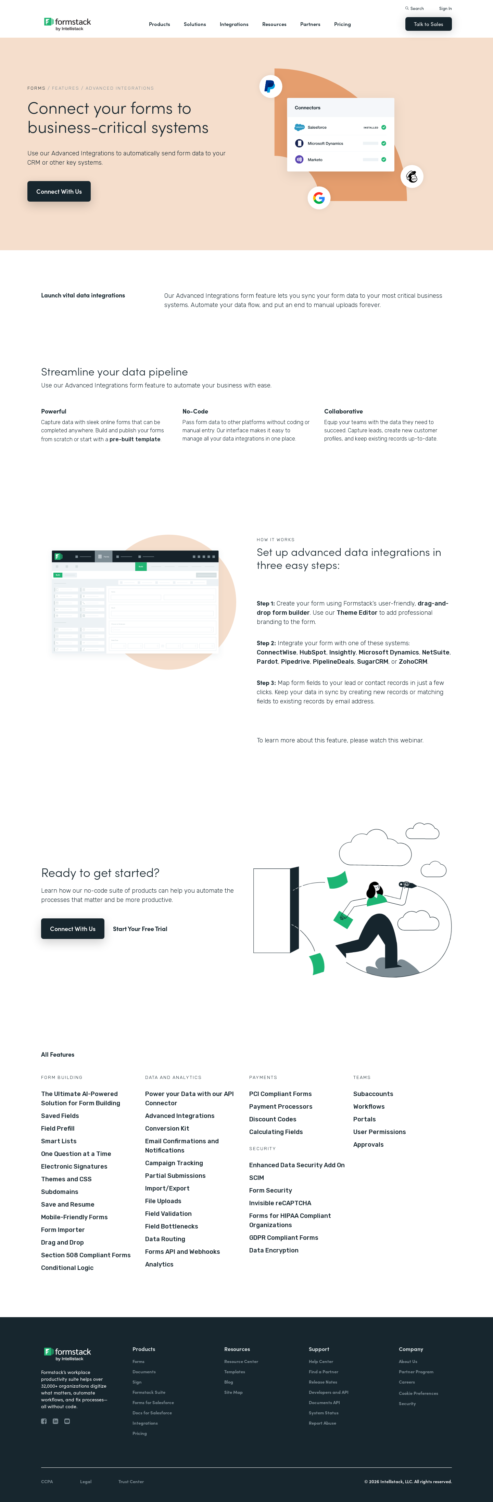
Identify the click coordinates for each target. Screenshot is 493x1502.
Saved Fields (60, 1116)
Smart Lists (59, 1141)
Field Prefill (58, 1128)
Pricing (342, 23)
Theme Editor (357, 612)
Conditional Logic (67, 1268)
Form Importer (63, 1230)
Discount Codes (272, 1119)
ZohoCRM (413, 661)
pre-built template (135, 439)
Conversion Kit (167, 1128)
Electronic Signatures (74, 1166)
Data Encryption (274, 1250)
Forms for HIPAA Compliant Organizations (290, 1220)
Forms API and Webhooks (182, 1252)
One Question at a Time (76, 1154)
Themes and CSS (66, 1179)
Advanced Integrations (180, 1116)
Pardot (267, 661)
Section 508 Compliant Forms (86, 1255)
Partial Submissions (175, 1176)
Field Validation (168, 1214)
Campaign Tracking (174, 1163)
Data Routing (165, 1239)
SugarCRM (372, 661)
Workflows (369, 1106)
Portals (364, 1119)
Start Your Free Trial (140, 928)
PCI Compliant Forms (280, 1094)
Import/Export (167, 1188)
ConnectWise (276, 652)
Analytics (159, 1264)
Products (159, 23)
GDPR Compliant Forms (283, 1238)
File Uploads (163, 1201)
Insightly (342, 652)
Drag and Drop (62, 1242)
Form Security (270, 1190)
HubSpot (313, 652)
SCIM (256, 1178)
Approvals (368, 1144)
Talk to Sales (428, 23)
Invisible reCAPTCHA (280, 1203)
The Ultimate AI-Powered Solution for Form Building (80, 1098)
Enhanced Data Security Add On (297, 1165)
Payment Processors (281, 1106)
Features (65, 88)
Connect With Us (59, 191)
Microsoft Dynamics (389, 652)
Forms (36, 88)
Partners (310, 23)
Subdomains (59, 1192)
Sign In (445, 8)
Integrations (234, 23)
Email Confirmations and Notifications (182, 1145)
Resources (274, 23)
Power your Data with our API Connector (189, 1098)
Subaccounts (373, 1094)
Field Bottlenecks (171, 1226)
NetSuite (436, 652)
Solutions (195, 23)
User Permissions (379, 1132)
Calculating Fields (276, 1132)
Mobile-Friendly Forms (74, 1217)
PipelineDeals (333, 661)
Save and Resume (67, 1204)
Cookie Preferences (418, 1393)
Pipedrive (295, 661)
